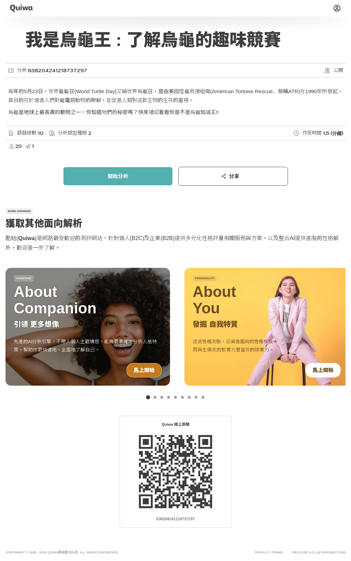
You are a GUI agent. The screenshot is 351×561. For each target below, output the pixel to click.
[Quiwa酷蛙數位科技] (21, 8)
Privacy (262, 552)
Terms (277, 552)
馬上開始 (144, 370)
